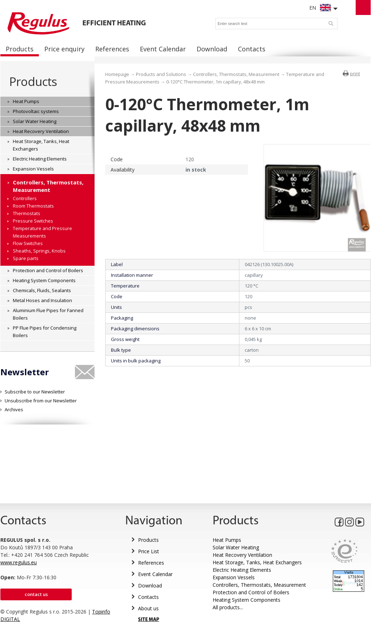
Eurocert (344, 551)
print (355, 73)
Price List (148, 551)
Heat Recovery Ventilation (242, 554)
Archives (14, 409)
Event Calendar (155, 574)
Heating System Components (246, 599)
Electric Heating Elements (242, 569)
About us (148, 608)
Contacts (148, 597)
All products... (228, 607)
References (151, 562)
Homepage (117, 74)
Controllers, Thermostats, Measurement (236, 74)
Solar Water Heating (236, 547)
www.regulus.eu (18, 562)
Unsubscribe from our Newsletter (41, 400)
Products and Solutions (161, 74)
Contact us (36, 594)
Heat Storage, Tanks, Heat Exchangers (257, 562)
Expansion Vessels (234, 577)
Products (33, 81)
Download (150, 585)
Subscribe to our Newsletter (35, 391)
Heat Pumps (227, 539)
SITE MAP (148, 619)
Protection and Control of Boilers (251, 592)
